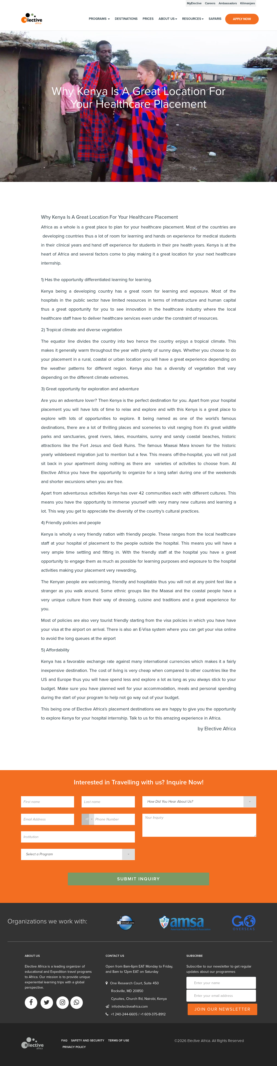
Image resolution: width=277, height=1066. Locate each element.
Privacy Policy (74, 1047)
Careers (210, 3)
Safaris (215, 19)
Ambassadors (228, 3)
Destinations (126, 19)
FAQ (64, 1040)
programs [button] (99, 19)
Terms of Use (118, 1040)
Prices (148, 19)
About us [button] (168, 19)
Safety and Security (87, 1040)
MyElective (194, 3)
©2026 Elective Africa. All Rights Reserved (209, 1040)
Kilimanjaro (247, 3)
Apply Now (242, 19)
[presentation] (180, 853)
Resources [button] (193, 19)
